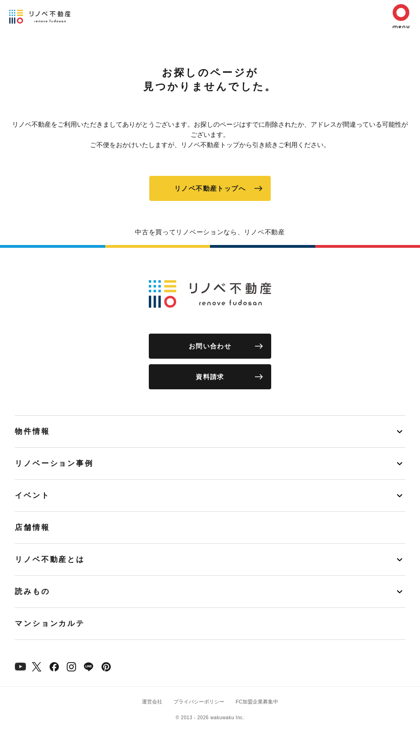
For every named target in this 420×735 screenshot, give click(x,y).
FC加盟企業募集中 (256, 701)
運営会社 (152, 701)
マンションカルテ (50, 623)
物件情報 (32, 431)
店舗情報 (32, 527)
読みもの (32, 591)
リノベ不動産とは (50, 559)
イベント (32, 495)
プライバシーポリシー (198, 701)
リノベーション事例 (54, 463)
